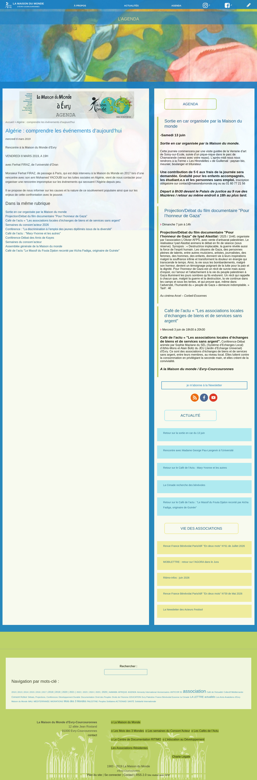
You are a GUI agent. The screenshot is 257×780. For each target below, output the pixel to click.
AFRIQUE (122, 692)
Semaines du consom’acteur (23, 242)
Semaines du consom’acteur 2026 (27, 224)
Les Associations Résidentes (129, 748)
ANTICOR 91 (176, 692)
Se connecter (112, 774)
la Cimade (184, 697)
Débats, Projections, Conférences (43, 697)
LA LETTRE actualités (202, 696)
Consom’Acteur (19, 697)
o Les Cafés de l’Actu (204, 730)
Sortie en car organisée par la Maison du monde (36, 211)
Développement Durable (69, 697)
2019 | (58, 692)
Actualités (131, 5)
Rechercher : (128, 666)
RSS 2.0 (141, 774)
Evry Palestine (148, 697)
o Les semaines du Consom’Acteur (167, 730)
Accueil (9, 122)
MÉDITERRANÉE (42, 701)
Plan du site (94, 774)
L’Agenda (128, 18)
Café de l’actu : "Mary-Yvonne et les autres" (33, 233)
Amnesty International (147, 692)
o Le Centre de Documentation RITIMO (136, 739)
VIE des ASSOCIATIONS (201, 528)
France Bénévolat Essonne (167, 697)
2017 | (45, 692)
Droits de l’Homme (120, 697)
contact (92, 735)
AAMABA (113, 692)
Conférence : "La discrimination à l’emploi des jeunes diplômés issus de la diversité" (58, 229)
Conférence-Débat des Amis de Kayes (29, 237)
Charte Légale (181, 756)
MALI (30, 701)
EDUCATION (135, 697)
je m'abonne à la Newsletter (204, 385)
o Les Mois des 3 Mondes (127, 730)
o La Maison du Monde (125, 722)
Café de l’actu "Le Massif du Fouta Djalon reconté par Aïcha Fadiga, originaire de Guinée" (62, 250)
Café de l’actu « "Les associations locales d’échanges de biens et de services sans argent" (204, 315)
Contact (128, 774)
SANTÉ (131, 701)
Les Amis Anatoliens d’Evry (228, 697)
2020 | (65, 692)
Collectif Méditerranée (233, 692)
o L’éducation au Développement (183, 739)
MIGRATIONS (56, 701)
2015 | (33, 692)
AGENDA (190, 104)
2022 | (79, 692)
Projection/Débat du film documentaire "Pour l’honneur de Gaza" (46, 216)
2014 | (27, 692)
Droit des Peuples (103, 697)
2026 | (105, 692)
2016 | (39, 692)
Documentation (88, 697)
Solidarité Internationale (145, 701)
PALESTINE (92, 701)
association (194, 691)
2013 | (21, 692)
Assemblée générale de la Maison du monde (33, 246)
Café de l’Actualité (215, 692)
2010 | (14, 692)
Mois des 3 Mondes (75, 701)
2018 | (51, 692)
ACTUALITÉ (190, 415)
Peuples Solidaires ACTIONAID (113, 701)
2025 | (98, 692)
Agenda (176, 5)
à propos (80, 5)
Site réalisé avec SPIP (158, 775)
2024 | (92, 692)
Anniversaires (163, 692)
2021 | (72, 692)
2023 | (85, 692)
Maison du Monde (19, 701)
